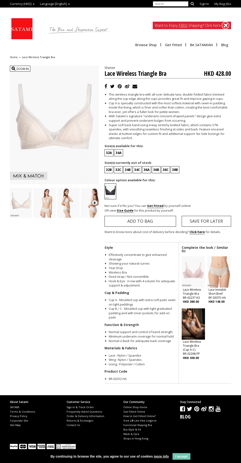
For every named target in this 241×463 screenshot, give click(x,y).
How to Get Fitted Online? (139, 416)
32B (109, 169)
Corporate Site (19, 420)
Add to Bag (140, 221)
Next (95, 207)
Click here (197, 232)
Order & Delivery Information (85, 416)
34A (119, 152)
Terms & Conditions (22, 411)
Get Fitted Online (134, 411)
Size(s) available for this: (124, 146)
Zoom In (20, 68)
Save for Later (206, 221)
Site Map (15, 425)
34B (128, 169)
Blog (224, 44)
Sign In (204, 4)
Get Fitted (173, 44)
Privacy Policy (18, 416)
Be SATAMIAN (201, 44)
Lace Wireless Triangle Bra (38, 57)
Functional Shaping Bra (137, 425)
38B (175, 169)
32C (118, 169)
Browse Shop (146, 44)
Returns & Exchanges (80, 420)
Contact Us (73, 425)
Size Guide (125, 210)
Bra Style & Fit (132, 429)
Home (14, 57)
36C (166, 169)
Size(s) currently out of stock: (128, 163)
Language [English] (55, 4)
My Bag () (222, 4)
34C (137, 169)
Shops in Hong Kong (135, 438)
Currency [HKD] (22, 4)
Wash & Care (131, 434)
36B (156, 169)
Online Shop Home (135, 407)
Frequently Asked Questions (84, 411)
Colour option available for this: (130, 180)
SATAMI (14, 407)
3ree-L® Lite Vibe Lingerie (140, 420)
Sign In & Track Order (80, 407)
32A (109, 152)
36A (147, 169)
